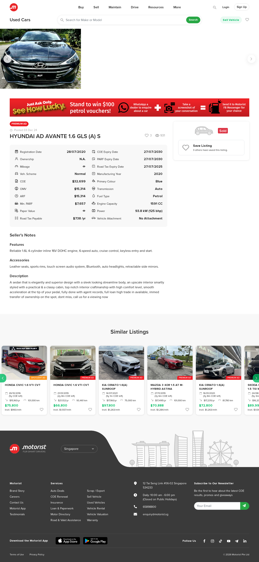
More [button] (177, 7)
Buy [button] (81, 7)
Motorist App (18, 508)
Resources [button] (156, 7)
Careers (15, 496)
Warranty (92, 520)
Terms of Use (17, 554)
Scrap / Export (96, 491)
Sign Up (242, 7)
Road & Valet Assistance (66, 520)
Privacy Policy (37, 554)
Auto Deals (57, 491)
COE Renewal (59, 496)
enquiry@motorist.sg (155, 514)
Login (225, 7)
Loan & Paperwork (62, 508)
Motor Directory (60, 514)
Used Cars (20, 19)
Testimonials (17, 514)
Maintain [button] (115, 7)
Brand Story (17, 491)
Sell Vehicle (231, 20)
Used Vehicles (96, 502)
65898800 (149, 507)
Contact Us (16, 502)
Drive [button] (135, 7)
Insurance (57, 502)
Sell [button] (96, 7)
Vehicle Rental (96, 508)
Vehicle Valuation (97, 514)
